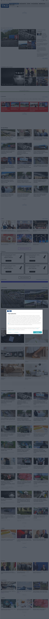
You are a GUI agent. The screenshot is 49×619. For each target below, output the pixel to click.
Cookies (13, 329)
